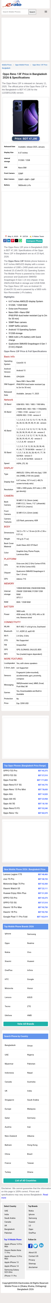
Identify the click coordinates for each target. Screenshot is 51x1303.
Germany (31, 1118)
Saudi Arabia (33, 1100)
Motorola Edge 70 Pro (14, 884)
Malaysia (31, 1109)
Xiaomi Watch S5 (11, 888)
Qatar (7, 1118)
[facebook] (30, 1247)
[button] (5, 240)
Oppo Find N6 (10, 780)
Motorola (9, 988)
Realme (30, 943)
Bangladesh (10, 1045)
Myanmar (9, 1064)
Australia (31, 1082)
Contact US (33, 1256)
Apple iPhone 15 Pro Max (13, 1257)
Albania (30, 1136)
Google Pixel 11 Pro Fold (15, 916)
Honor (30, 988)
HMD (29, 1015)
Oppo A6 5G (9, 803)
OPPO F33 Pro (10, 770)
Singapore (9, 1100)
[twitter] (35, 1247)
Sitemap (32, 1264)
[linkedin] (41, 1247)
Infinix (30, 970)
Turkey (8, 1172)
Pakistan (31, 1064)
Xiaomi (8, 961)
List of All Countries (25, 1180)
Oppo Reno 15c (10, 813)
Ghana (30, 1172)
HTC (7, 979)
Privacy (32, 1260)
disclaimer (33, 1267)
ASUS (29, 997)
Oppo (7, 943)
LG (30, 1226)
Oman (30, 1046)
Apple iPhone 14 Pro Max (13, 1245)
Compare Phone (34, 241)
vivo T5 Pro (8, 879)
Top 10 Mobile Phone (13, 1240)
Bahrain (8, 1145)
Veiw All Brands (25, 1023)
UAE (7, 1055)
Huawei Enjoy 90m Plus (14, 893)
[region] (26, 39)
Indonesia (9, 1073)
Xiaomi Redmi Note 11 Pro (12, 1251)
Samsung (31, 934)
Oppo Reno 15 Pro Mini (14, 789)
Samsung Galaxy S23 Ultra (11, 1271)
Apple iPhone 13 (11, 1262)
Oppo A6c (8, 794)
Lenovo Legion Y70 (12, 874)
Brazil (29, 1154)
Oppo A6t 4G (9, 799)
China (7, 1154)
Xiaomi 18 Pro (10, 912)
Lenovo (8, 997)
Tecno (7, 1006)
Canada (8, 1082)
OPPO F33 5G (10, 775)
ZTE (29, 1006)
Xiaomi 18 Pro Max (12, 907)
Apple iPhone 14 (11, 1266)
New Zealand (11, 1136)
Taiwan (30, 1163)
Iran (29, 1127)
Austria (8, 1127)
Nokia (7, 952)
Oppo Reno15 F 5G (12, 785)
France (8, 1163)
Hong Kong (32, 1145)
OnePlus (8, 970)
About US (33, 1252)
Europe (8, 1109)
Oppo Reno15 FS (11, 808)
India (29, 1091)
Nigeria (30, 1055)
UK (6, 1091)
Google (30, 979)
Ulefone (8, 1015)
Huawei (30, 961)
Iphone (8, 933)
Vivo (29, 952)
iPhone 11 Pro (10, 1276)
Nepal (30, 1073)
